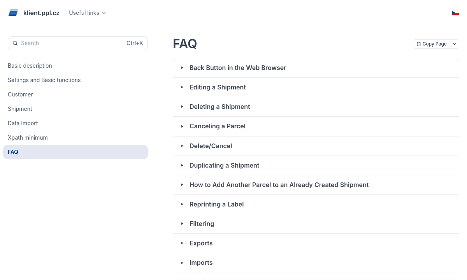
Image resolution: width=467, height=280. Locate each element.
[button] (316, 67)
